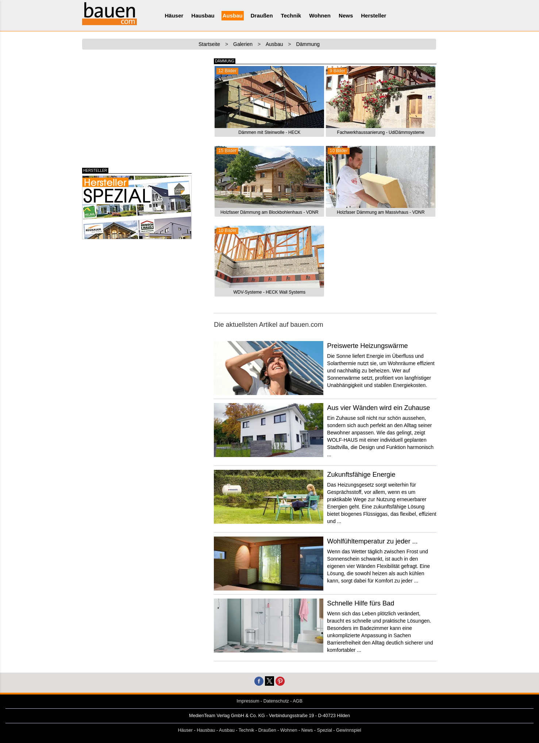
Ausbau (233, 15)
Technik (291, 15)
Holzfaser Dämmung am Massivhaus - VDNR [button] (381, 212)
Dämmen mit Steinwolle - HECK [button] (269, 132)
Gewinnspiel (348, 730)
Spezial (324, 730)
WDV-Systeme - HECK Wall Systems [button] (270, 292)
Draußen (262, 15)
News (346, 15)
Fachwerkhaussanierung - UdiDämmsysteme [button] (380, 132)
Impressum (247, 701)
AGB (298, 701)
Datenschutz (276, 701)
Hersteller (373, 15)
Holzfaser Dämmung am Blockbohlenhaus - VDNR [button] (269, 212)
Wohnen (320, 15)
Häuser (174, 15)
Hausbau (202, 15)
